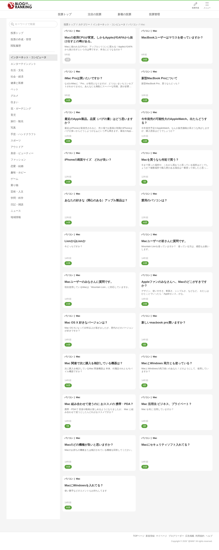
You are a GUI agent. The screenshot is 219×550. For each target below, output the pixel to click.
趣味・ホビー (18, 172)
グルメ (14, 95)
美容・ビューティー (22, 153)
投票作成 (195, 8)
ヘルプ (209, 536)
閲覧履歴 (16, 45)
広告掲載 (189, 536)
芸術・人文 (17, 191)
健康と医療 (17, 83)
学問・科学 (17, 198)
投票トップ (64, 14)
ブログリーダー (176, 536)
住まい (14, 102)
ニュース (16, 210)
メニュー (207, 8)
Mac (78, 31)
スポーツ (16, 140)
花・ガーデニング (21, 108)
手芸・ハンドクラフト (23, 134)
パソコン (68, 31)
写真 (13, 127)
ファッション (18, 159)
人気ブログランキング (20, 5)
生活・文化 (17, 70)
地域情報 (16, 217)
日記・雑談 (17, 204)
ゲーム (14, 179)
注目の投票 (94, 14)
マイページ (161, 536)
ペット (14, 89)
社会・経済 (17, 76)
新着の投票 (124, 14)
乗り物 (14, 185)
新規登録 (150, 536)
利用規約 (199, 536)
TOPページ (138, 536)
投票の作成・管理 (21, 39)
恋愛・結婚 (17, 166)
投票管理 (154, 14)
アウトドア (17, 147)
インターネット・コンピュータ (28, 57)
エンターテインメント (23, 64)
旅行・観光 (17, 121)
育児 (13, 115)
